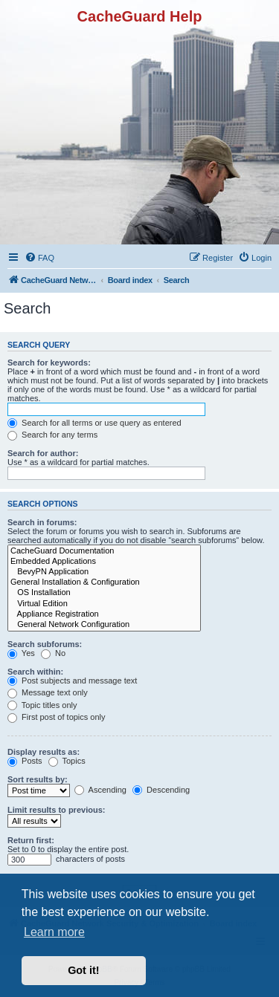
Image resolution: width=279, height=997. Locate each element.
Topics (67, 760)
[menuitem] (39, 258)
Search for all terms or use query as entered (94, 422)
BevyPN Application (104, 572)
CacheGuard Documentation (104, 551)
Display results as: (43, 751)
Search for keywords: (49, 362)
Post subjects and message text (72, 680)
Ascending (100, 789)
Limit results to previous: (56, 809)
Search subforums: (44, 644)
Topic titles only (42, 705)
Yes (21, 653)
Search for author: (42, 453)
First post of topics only (56, 716)
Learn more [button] (54, 932)
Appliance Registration (104, 614)
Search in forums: (42, 522)
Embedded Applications (104, 561)
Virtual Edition (104, 604)
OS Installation (104, 593)
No (53, 653)
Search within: (35, 671)
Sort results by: (37, 779)
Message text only (47, 692)
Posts (24, 760)
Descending (161, 789)
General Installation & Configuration (104, 582)
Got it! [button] (83, 970)
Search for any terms (52, 434)
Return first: (30, 840)
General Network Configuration (104, 625)
